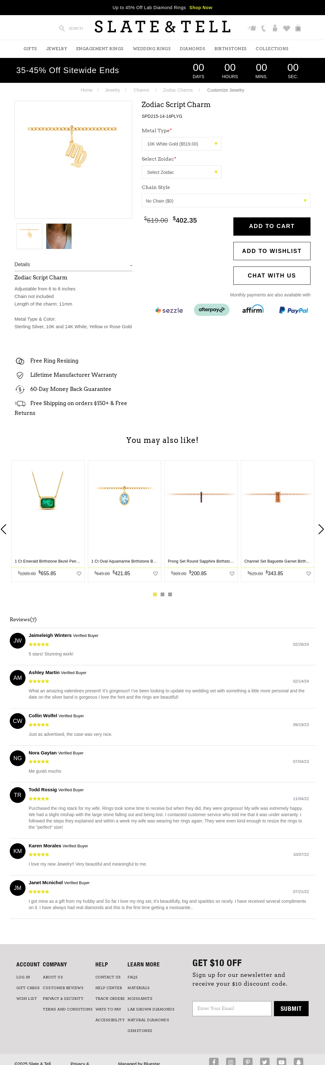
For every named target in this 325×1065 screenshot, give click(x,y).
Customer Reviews (63, 988)
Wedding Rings (152, 49)
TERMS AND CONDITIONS (68, 1009)
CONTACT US (108, 977)
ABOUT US (53, 977)
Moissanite (140, 998)
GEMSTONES (140, 1031)
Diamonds (192, 49)
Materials (139, 988)
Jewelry (56, 49)
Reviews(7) (23, 619)
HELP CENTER (108, 988)
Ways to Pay (108, 1009)
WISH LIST (26, 998)
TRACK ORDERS (110, 998)
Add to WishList (272, 251)
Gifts (30, 49)
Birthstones (230, 49)
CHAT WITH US (272, 275)
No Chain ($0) (226, 200)
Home (86, 90)
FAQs (133, 977)
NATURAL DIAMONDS (148, 1020)
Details (22, 264)
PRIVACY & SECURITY (63, 998)
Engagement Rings (100, 49)
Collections (272, 49)
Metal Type (157, 131)
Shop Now (200, 7)
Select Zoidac (159, 159)
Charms (141, 90)
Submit (291, 1008)
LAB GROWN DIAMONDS (151, 1009)
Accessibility (110, 1020)
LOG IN (23, 977)
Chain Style (156, 187)
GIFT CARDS (28, 988)
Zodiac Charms (178, 90)
